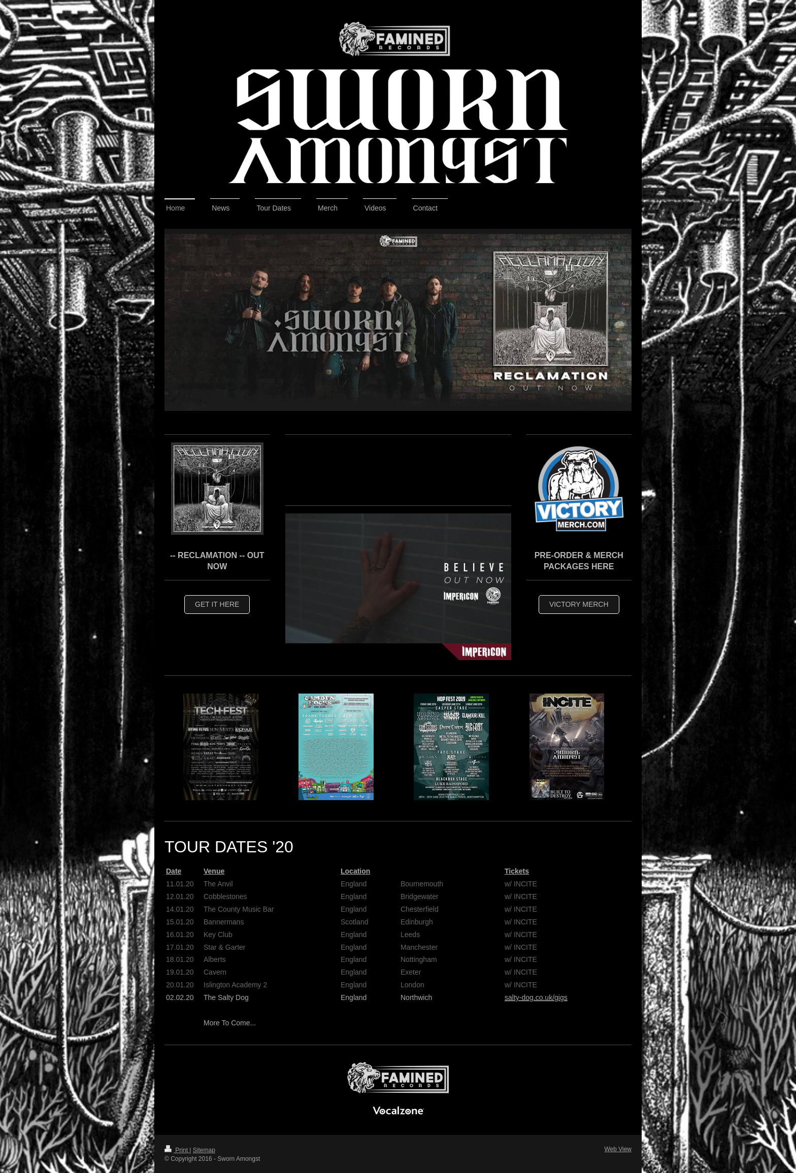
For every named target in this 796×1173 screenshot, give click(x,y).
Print (176, 1150)
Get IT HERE (217, 604)
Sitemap (204, 1150)
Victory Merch (579, 604)
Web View (618, 1149)
